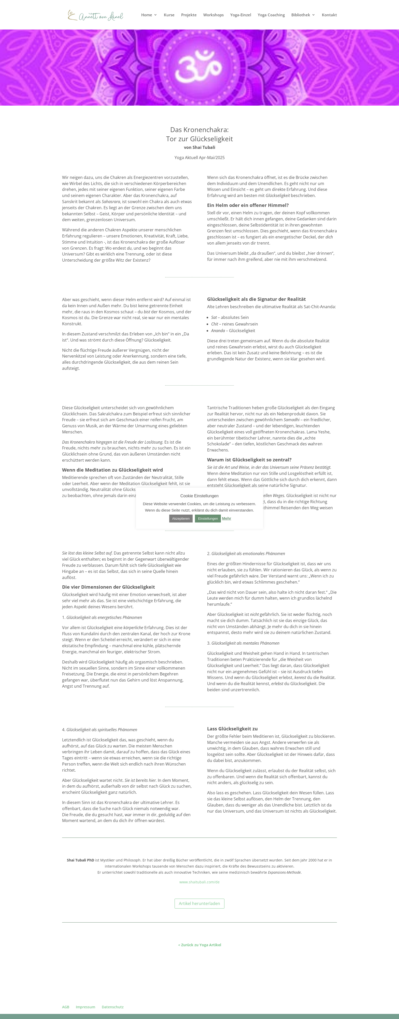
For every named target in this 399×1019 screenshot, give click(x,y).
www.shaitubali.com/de (199, 882)
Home (146, 15)
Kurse (169, 15)
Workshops (213, 15)
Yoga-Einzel (240, 15)
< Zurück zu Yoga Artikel (199, 944)
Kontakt (329, 15)
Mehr (226, 518)
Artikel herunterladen (199, 903)
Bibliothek (300, 15)
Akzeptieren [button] (181, 518)
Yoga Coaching (271, 15)
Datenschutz (113, 1006)
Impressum (85, 1006)
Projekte (189, 15)
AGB (65, 1006)
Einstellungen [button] (208, 518)
